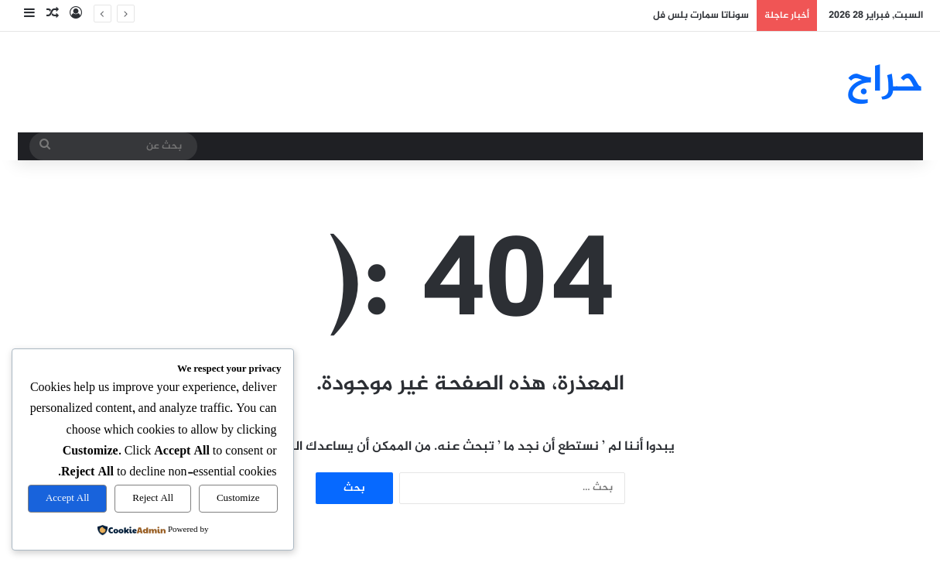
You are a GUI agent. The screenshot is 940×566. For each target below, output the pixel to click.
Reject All (152, 498)
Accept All (67, 498)
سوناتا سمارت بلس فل (701, 15)
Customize (238, 498)
